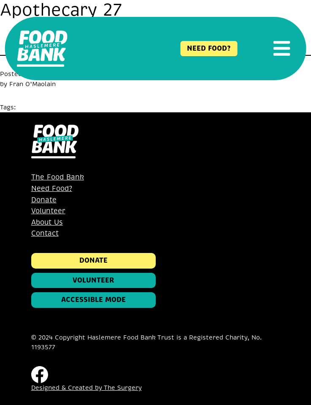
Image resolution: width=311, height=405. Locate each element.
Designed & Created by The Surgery (86, 387)
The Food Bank (57, 177)
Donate (44, 200)
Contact (45, 233)
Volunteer (48, 211)
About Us (47, 222)
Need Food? (51, 188)
